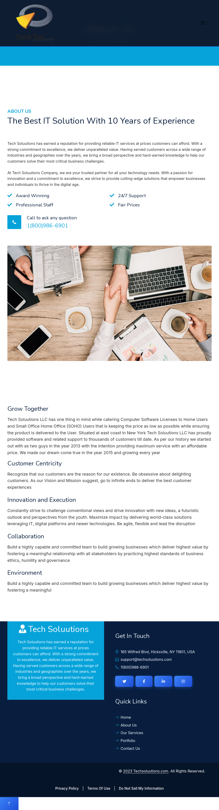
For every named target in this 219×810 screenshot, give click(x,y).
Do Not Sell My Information (141, 788)
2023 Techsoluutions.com (145, 771)
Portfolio (125, 740)
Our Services (129, 732)
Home (123, 717)
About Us (126, 725)
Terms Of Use (98, 788)
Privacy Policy (67, 788)
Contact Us (127, 748)
